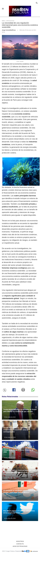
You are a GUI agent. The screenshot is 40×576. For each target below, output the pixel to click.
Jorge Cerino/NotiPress (9, 30)
